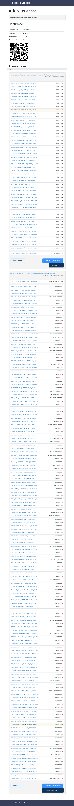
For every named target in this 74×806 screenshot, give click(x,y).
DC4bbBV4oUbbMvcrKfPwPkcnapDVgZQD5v (24, 576)
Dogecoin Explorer (21, 3)
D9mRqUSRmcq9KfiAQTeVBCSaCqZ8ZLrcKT (24, 197)
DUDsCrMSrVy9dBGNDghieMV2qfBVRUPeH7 (24, 381)
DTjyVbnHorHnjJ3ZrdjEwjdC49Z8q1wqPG (23, 174)
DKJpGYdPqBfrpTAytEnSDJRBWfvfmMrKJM (24, 492)
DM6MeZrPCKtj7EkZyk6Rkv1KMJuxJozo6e (23, 633)
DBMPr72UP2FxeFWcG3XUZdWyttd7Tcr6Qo (23, 761)
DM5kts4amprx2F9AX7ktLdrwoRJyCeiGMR (23, 522)
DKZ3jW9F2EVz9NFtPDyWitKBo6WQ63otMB (23, 596)
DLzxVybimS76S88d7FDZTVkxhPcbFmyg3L (23, 613)
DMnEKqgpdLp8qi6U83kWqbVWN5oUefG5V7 (24, 154)
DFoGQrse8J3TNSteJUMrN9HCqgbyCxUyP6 (23, 734)
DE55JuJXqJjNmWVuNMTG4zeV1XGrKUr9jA (24, 744)
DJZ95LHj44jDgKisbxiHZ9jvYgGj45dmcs (22, 228)
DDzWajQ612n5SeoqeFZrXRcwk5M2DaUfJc (24, 721)
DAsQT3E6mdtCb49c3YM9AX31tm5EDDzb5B (24, 640)
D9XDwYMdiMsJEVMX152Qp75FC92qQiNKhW (24, 748)
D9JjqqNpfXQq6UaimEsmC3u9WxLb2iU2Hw (24, 495)
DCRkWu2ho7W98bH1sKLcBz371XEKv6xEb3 (23, 553)
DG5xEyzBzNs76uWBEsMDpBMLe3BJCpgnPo (24, 428)
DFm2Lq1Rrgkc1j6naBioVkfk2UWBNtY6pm (23, 167)
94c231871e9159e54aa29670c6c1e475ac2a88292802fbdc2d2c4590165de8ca (32, 273)
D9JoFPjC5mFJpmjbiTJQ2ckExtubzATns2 (23, 472)
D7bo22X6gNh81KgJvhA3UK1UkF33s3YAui (23, 364)
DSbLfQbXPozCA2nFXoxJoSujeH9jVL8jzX (23, 217)
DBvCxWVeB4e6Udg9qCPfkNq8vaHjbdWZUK (24, 404)
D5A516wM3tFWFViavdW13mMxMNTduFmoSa (24, 684)
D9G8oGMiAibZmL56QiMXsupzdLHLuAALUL (24, 563)
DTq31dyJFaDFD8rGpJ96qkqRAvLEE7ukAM (23, 701)
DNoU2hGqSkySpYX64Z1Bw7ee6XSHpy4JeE (24, 590)
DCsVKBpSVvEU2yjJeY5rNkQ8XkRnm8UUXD (24, 415)
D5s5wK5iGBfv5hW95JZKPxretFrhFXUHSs (23, 431)
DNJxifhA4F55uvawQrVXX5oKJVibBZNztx (23, 580)
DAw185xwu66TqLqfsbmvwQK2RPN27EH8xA (23, 603)
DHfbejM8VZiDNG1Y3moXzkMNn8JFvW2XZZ (24, 341)
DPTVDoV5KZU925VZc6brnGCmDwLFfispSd (24, 234)
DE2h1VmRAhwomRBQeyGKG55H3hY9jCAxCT (24, 637)
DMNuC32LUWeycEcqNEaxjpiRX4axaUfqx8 (23, 411)
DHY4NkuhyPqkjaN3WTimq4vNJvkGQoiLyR (23, 559)
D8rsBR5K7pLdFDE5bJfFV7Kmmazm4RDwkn (24, 248)
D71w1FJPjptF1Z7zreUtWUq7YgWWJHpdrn (23, 194)
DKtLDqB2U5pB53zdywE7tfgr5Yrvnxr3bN (22, 187)
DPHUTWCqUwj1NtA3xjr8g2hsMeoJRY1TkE (23, 468)
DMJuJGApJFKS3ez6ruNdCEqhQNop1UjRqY (24, 378)
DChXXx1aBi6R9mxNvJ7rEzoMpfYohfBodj (23, 566)
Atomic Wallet (15, 803)
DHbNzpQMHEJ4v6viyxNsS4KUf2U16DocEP (23, 241)
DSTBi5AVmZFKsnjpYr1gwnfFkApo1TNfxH (23, 374)
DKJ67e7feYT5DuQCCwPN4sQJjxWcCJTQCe (24, 731)
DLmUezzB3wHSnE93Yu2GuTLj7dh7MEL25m (24, 654)
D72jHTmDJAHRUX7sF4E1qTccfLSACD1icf (23, 253)
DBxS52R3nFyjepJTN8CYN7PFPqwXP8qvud (23, 324)
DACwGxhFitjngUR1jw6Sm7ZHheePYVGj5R (23, 680)
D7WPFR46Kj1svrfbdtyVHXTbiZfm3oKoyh (23, 103)
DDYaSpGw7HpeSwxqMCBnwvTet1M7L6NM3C (24, 334)
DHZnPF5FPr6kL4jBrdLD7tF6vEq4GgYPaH (23, 388)
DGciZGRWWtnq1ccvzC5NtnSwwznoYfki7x (23, 509)
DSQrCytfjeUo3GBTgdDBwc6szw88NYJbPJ (23, 660)
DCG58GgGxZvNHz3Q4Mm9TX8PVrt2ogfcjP (23, 361)
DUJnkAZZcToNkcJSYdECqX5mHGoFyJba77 (24, 83)
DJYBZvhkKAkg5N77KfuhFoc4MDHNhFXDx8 (24, 157)
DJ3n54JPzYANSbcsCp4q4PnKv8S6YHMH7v (24, 191)
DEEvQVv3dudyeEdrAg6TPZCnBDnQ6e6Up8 (23, 475)
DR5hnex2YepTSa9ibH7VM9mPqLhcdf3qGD (24, 207)
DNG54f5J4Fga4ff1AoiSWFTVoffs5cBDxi (22, 543)
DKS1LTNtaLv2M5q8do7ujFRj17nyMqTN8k (23, 751)
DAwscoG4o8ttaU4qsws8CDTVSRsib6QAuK (23, 465)
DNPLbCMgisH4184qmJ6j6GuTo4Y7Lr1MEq (23, 583)
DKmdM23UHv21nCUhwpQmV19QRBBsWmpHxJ (25, 391)
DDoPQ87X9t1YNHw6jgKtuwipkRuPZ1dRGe (23, 458)
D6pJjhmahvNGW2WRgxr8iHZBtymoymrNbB (24, 516)
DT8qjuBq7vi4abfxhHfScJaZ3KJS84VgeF (23, 184)
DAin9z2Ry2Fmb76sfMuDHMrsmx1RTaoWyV (24, 485)
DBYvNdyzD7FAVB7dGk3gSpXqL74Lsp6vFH (23, 290)
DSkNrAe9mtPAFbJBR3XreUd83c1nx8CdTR (23, 512)
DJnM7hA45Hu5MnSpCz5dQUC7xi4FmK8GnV (24, 455)
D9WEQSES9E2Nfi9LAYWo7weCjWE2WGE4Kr (23, 441)
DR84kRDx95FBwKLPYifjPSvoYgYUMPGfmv (23, 425)
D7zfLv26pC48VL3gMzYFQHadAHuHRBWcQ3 (24, 244)
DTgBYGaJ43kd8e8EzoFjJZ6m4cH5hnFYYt (23, 718)
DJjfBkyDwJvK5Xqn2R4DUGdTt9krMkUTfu (23, 317)
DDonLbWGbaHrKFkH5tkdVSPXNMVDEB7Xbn (24, 707)
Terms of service (24, 803)
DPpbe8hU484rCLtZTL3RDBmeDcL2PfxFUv (23, 297)
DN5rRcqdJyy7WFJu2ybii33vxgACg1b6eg (23, 445)
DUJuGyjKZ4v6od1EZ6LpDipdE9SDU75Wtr (23, 775)
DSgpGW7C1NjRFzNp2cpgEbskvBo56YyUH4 (23, 765)
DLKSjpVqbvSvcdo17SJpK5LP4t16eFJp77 (23, 593)
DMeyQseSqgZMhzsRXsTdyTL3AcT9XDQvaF (24, 394)
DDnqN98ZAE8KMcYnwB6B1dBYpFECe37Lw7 (24, 371)
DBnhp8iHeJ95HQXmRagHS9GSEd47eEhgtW (24, 499)
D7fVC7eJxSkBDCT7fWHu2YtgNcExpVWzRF (23, 768)
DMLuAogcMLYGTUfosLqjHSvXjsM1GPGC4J (24, 462)
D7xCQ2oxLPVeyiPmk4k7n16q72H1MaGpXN (24, 627)
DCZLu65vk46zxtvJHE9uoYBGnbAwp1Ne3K (23, 691)
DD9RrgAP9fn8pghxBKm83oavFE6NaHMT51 (23, 327)
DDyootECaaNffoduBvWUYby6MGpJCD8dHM (24, 670)
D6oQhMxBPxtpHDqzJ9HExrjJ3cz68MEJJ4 (23, 90)
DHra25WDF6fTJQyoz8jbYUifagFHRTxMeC (23, 127)
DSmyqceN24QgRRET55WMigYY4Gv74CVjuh (24, 643)
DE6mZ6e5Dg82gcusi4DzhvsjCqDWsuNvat (23, 330)
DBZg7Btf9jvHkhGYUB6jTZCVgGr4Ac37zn (23, 106)
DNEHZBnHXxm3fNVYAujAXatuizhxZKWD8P (23, 714)
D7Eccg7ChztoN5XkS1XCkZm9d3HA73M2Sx (24, 630)
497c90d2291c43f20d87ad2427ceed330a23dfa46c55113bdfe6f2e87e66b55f (32, 75)
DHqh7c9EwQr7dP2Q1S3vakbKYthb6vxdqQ (23, 711)
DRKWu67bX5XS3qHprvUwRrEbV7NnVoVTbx (24, 623)
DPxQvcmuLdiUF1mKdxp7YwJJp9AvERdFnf (24, 130)
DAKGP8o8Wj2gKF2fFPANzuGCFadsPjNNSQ (24, 529)
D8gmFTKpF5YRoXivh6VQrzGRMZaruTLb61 (23, 778)
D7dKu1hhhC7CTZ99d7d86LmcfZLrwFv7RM (23, 287)
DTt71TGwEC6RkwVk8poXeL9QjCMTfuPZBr (23, 133)
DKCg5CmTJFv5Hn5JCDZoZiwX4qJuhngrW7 (24, 86)
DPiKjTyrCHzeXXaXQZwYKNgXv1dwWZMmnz (24, 536)
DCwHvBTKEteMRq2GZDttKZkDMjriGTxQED (23, 556)
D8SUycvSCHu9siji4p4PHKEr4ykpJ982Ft (22, 438)
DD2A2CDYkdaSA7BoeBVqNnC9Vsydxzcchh (24, 224)
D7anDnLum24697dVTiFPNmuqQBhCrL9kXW (24, 771)
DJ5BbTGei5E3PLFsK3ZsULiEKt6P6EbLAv (23, 221)
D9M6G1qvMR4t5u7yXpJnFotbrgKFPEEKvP (23, 117)
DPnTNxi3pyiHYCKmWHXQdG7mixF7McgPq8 (24, 401)
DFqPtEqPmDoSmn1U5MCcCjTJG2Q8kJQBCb (24, 758)
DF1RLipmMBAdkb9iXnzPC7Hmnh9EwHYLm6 (24, 650)
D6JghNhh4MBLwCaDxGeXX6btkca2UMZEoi (24, 408)
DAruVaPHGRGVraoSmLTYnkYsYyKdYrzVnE (23, 150)
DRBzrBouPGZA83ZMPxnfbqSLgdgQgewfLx (24, 204)
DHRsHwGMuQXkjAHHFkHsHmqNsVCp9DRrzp (24, 347)
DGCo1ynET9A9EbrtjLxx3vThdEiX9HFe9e (22, 573)
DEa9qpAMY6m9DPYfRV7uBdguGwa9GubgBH (24, 586)
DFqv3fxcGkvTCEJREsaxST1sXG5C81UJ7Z (23, 421)
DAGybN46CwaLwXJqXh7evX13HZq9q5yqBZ (24, 170)
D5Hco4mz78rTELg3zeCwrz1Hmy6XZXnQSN (24, 211)
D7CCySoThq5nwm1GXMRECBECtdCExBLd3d (24, 398)
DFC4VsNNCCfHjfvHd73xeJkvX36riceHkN (23, 214)
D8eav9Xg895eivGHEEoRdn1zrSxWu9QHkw (23, 546)
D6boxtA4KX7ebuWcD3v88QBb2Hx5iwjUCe (23, 620)
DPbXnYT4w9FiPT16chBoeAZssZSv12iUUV (23, 238)
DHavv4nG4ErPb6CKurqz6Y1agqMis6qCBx (23, 505)
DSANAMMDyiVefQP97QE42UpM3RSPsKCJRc (24, 489)
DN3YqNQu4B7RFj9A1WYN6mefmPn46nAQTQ (24, 694)
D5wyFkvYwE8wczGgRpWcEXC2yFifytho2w (23, 664)
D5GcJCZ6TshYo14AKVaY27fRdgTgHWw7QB (24, 281)
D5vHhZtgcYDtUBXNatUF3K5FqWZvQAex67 (23, 418)
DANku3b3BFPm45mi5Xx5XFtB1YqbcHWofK (24, 123)
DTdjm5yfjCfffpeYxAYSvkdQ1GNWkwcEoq (23, 606)
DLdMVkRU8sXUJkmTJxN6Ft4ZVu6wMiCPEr (24, 304)
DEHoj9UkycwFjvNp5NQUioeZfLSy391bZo (23, 569)
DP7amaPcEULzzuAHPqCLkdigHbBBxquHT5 (24, 354)
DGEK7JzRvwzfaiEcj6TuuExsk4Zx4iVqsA (22, 478)
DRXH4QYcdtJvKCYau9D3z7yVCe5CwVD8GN (24, 384)
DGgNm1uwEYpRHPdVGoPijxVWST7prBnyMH (24, 164)
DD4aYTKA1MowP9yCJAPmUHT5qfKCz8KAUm (24, 741)
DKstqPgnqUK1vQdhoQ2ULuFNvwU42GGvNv (24, 337)
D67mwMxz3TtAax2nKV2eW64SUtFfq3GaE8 (23, 231)
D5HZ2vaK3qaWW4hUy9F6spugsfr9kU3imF (23, 137)
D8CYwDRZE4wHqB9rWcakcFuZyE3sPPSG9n (24, 617)
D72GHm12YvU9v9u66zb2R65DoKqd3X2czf (23, 610)
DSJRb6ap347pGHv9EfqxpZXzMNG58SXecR (24, 452)
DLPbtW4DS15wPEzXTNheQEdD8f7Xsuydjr (23, 435)
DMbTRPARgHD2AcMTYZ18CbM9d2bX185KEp (24, 502)
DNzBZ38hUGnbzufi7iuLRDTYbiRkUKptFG (23, 307)
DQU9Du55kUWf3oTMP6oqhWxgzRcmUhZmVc (25, 113)
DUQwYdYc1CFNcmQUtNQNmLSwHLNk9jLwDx (24, 704)
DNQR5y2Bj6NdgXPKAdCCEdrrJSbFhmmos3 (24, 600)
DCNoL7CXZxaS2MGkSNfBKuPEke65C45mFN (24, 314)
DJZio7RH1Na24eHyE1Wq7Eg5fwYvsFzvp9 (23, 344)
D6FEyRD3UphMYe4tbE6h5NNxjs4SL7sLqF (23, 180)
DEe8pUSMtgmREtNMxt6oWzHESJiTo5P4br (23, 755)
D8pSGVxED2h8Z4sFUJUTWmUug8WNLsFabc (24, 526)
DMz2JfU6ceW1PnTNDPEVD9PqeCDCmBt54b (24, 677)
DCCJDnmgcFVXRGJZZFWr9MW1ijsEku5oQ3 (24, 738)
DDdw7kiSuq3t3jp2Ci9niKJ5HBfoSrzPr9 (22, 539)
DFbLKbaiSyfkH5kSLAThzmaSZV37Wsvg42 (23, 351)
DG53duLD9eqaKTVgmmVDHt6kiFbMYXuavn (24, 647)
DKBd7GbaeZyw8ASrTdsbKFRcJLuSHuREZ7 (23, 657)
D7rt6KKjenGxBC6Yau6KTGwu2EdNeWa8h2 (23, 160)
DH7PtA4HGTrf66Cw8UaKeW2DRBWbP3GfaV (24, 310)
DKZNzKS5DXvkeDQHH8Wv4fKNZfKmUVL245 (24, 549)
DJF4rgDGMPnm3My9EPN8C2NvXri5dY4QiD (24, 667)
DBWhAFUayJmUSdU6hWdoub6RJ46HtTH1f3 (24, 147)
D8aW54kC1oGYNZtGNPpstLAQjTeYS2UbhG (23, 293)
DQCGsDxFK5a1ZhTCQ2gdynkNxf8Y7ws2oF (23, 674)
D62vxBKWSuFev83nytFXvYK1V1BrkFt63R (22, 532)
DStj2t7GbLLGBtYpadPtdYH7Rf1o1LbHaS (23, 519)
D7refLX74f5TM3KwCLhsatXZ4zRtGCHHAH (23, 300)
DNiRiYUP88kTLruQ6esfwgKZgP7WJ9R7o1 (23, 728)
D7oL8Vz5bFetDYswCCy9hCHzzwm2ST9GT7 (24, 177)
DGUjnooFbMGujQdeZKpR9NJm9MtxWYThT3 (24, 697)
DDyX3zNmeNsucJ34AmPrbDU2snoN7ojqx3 (24, 357)
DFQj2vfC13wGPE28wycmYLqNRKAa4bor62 (23, 448)
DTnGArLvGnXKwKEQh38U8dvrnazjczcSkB (23, 687)
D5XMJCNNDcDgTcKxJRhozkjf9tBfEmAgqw (24, 367)
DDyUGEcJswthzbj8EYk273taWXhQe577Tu (23, 100)
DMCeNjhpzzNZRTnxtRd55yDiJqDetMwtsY (23, 482)
